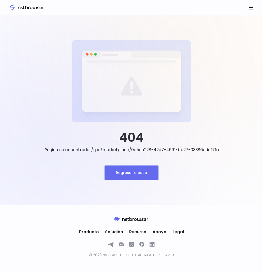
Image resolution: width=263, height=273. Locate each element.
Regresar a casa (131, 172)
